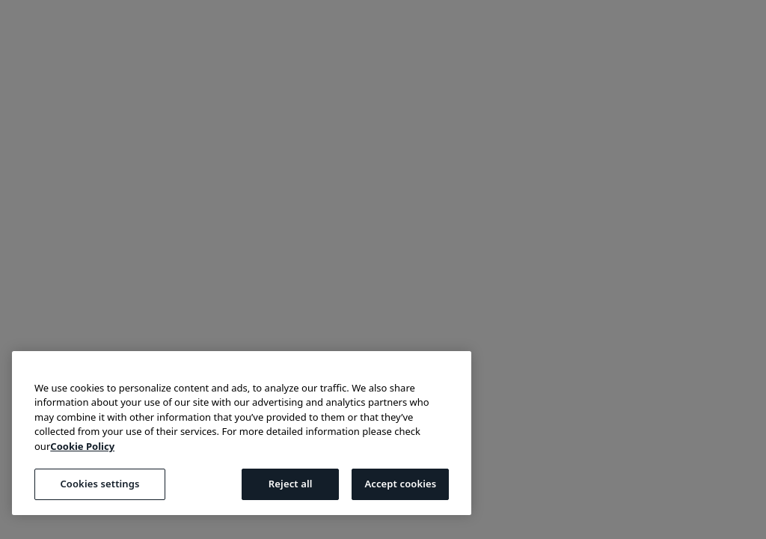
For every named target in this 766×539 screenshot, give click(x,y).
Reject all (291, 483)
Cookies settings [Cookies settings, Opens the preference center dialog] (99, 483)
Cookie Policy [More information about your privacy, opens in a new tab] (82, 446)
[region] (241, 433)
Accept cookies (400, 483)
